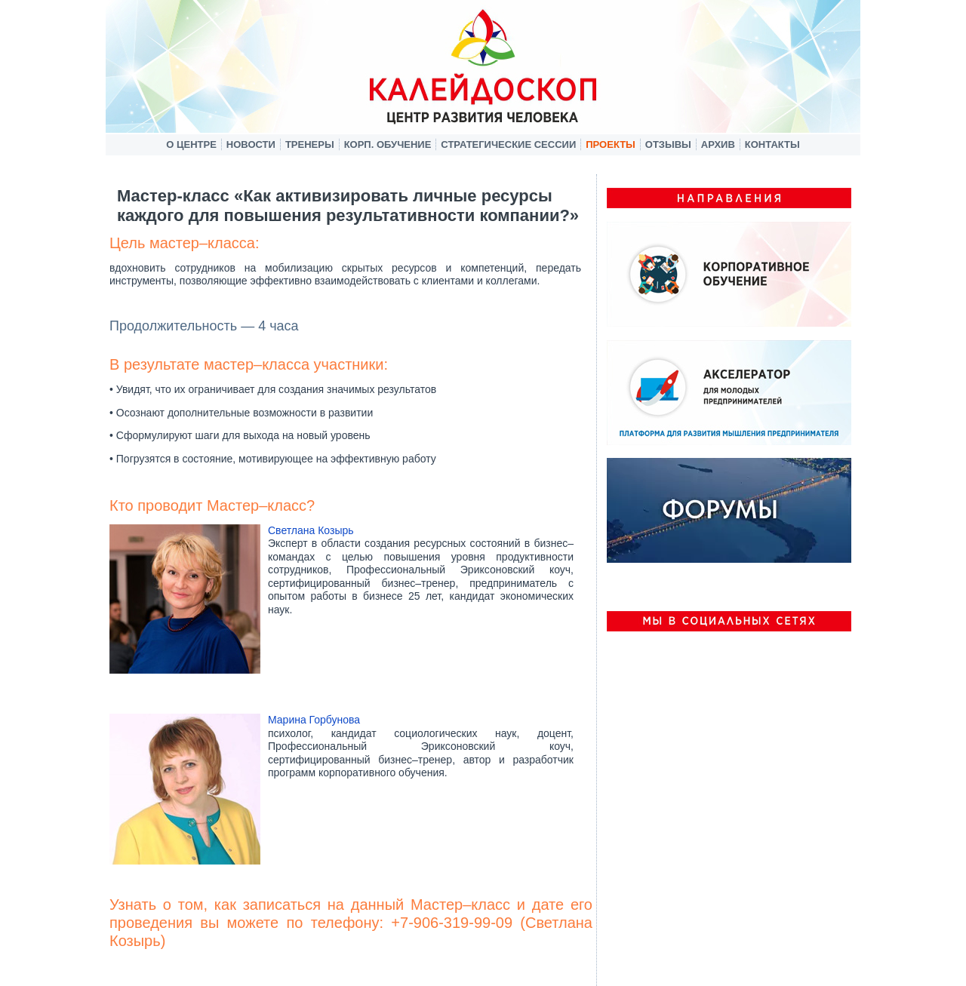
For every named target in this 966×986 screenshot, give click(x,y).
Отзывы (668, 144)
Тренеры (309, 144)
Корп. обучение (388, 144)
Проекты (610, 144)
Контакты (772, 144)
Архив (718, 144)
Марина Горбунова (314, 720)
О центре (191, 144)
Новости (250, 144)
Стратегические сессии (508, 144)
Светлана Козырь (311, 530)
